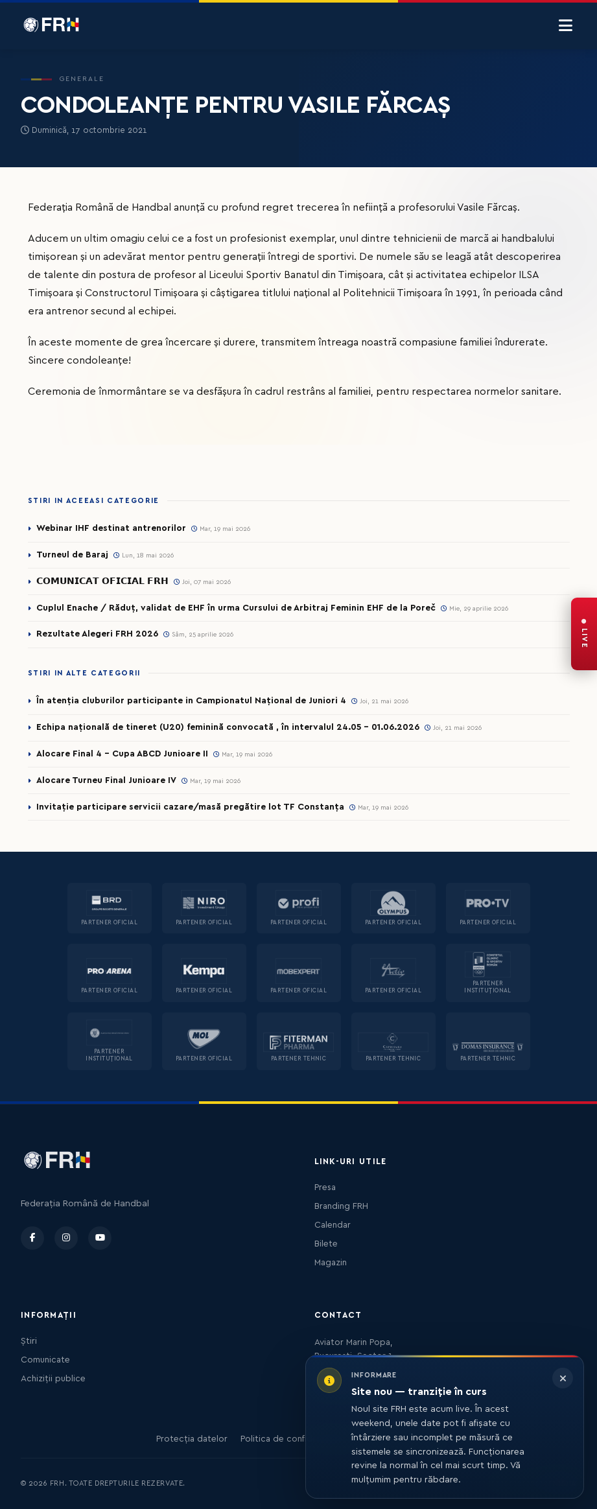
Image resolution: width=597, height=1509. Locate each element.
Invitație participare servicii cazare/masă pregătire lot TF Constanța (190, 807)
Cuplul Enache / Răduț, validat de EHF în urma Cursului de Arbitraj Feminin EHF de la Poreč (236, 608)
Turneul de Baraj (72, 554)
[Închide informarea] (562, 1378)
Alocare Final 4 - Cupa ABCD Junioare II (122, 753)
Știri (29, 1341)
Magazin (330, 1262)
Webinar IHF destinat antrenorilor (111, 528)
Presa (325, 1187)
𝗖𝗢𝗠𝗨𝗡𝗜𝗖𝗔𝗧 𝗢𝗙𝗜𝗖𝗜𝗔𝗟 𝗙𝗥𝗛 (102, 581)
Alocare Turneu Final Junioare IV (106, 780)
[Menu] (565, 26)
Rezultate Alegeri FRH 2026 (97, 633)
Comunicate (45, 1359)
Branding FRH (341, 1206)
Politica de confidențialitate (297, 1439)
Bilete (326, 1243)
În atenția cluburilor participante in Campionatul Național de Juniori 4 (191, 700)
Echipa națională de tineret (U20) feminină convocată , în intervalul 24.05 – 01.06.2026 (227, 727)
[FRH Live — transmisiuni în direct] (584, 634)
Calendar (332, 1225)
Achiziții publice (53, 1378)
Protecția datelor (192, 1439)
